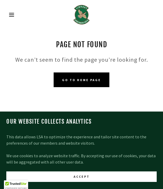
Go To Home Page (81, 80)
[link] (81, 14)
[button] (11, 14)
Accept (82, 184)
